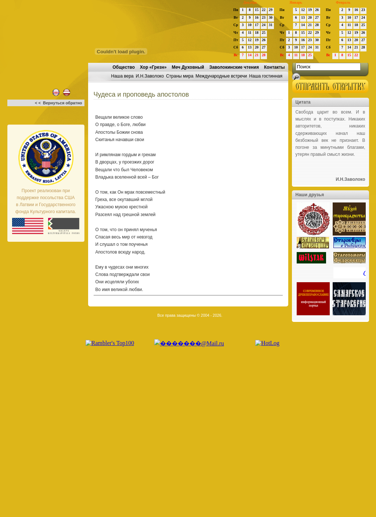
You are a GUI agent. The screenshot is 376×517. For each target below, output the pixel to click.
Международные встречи (221, 76)
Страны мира (179, 76)
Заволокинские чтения (234, 67)
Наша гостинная (265, 76)
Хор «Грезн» (153, 67)
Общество (124, 67)
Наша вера (122, 76)
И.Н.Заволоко (150, 76)
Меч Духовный (188, 67)
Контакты (274, 67)
